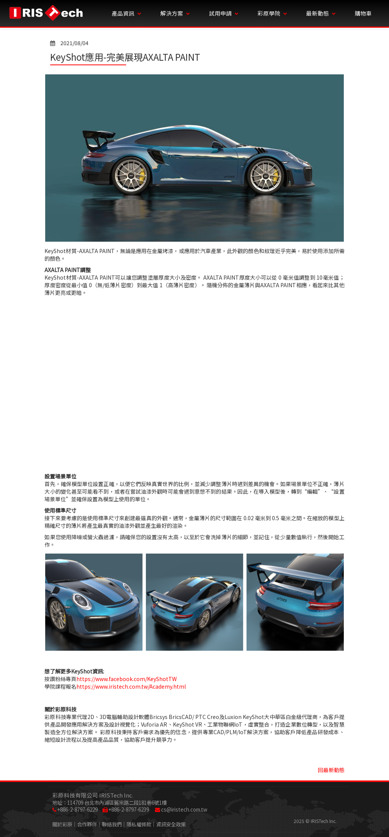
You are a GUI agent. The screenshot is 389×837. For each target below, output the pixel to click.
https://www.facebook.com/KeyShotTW (126, 679)
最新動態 (321, 13)
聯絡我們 (112, 824)
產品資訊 (126, 13)
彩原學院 (272, 13)
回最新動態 (331, 770)
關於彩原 (62, 824)
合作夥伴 (87, 824)
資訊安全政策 (171, 824)
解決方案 (175, 13)
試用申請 (224, 13)
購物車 (363, 13)
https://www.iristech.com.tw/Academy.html (131, 686)
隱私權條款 (139, 824)
